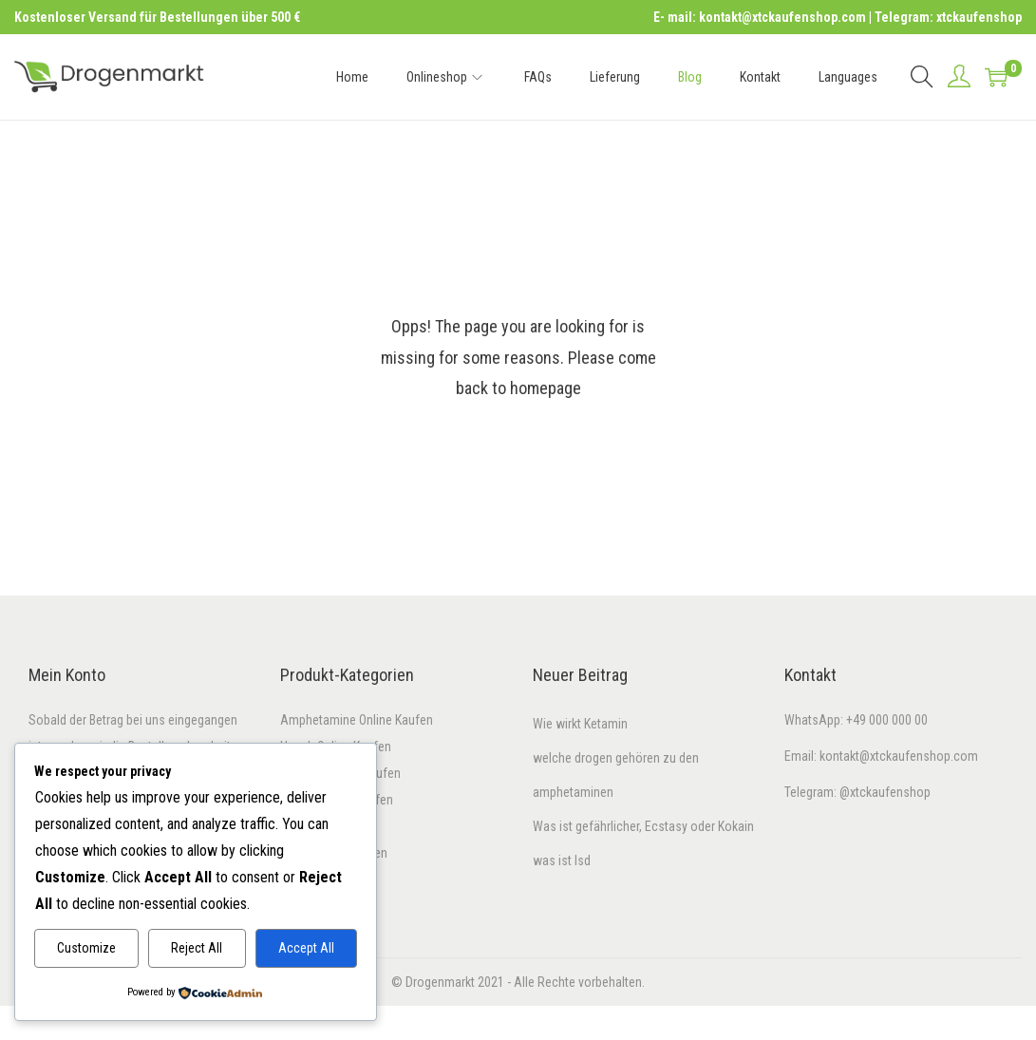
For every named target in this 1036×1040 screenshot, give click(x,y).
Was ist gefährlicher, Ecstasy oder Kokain (643, 826)
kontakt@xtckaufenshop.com (898, 756)
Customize (86, 947)
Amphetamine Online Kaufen (356, 720)
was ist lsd (562, 860)
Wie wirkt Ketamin (580, 723)
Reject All (196, 947)
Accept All (306, 947)
